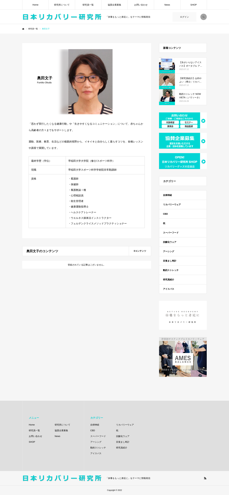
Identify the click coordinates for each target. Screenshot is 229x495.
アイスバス (168, 289)
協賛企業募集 (114, 4)
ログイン (184, 17)
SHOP (193, 4)
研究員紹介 (168, 279)
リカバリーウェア (172, 204)
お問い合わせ (141, 4)
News (167, 4)
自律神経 (167, 195)
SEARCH (203, 17)
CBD (165, 214)
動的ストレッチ (171, 270)
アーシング (168, 251)
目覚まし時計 (169, 261)
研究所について (62, 4)
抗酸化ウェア (169, 242)
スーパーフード (171, 232)
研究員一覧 (88, 4)
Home (35, 4)
